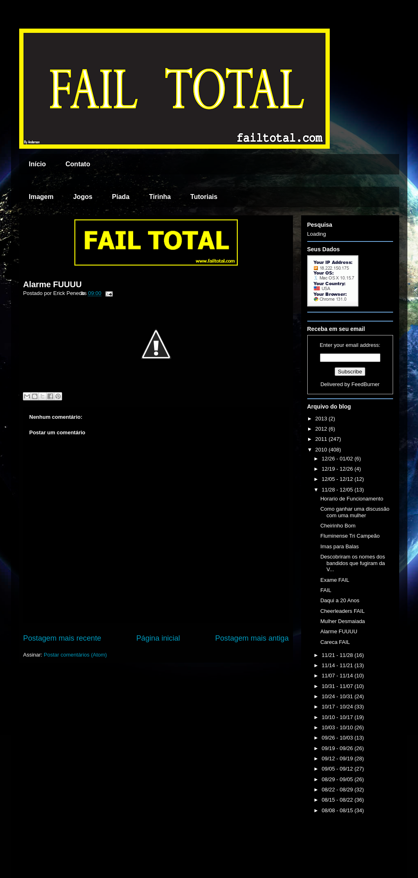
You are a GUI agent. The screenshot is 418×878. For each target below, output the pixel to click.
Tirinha (160, 196)
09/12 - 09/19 (338, 758)
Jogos (82, 196)
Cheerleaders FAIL (342, 611)
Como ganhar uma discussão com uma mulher (354, 512)
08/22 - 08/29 (338, 789)
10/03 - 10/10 (338, 727)
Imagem (41, 196)
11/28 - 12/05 (338, 490)
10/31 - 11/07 (338, 686)
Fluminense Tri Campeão (350, 536)
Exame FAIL (334, 580)
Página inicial (158, 638)
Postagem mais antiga (252, 638)
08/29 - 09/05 (338, 779)
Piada (121, 196)
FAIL (325, 590)
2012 (322, 429)
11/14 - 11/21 (338, 665)
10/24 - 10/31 (338, 696)
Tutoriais (203, 196)
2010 (322, 450)
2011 (322, 439)
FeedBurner (365, 384)
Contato (77, 164)
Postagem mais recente (62, 638)
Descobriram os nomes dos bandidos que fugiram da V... (352, 563)
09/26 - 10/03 (338, 738)
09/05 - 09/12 (338, 769)
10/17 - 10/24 (338, 707)
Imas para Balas (339, 546)
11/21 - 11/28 (338, 655)
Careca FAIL (335, 642)
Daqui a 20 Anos (339, 600)
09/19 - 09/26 (338, 748)
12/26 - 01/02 (338, 459)
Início (37, 164)
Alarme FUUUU (52, 284)
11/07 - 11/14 (338, 675)
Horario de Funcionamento (351, 499)
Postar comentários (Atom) (75, 655)
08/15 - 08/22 (338, 800)
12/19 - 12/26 (338, 469)
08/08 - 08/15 (338, 810)
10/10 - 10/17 (338, 717)
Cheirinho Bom (337, 526)
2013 (322, 419)
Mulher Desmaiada (342, 621)
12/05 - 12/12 (338, 479)
